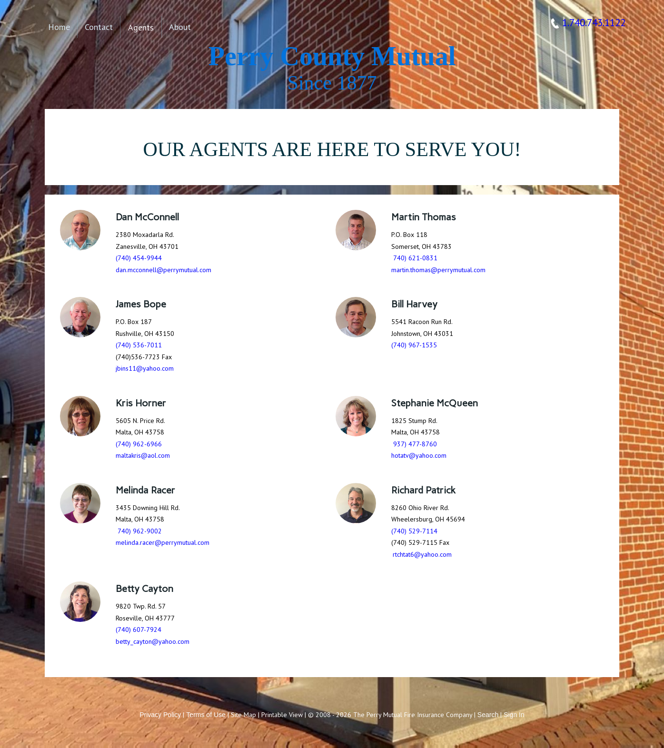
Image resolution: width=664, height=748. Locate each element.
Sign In (514, 714)
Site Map (243, 714)
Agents (141, 27)
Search (487, 714)
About (180, 26)
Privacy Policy (160, 714)
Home (59, 26)
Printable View (282, 714)
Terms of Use (205, 714)
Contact (99, 26)
